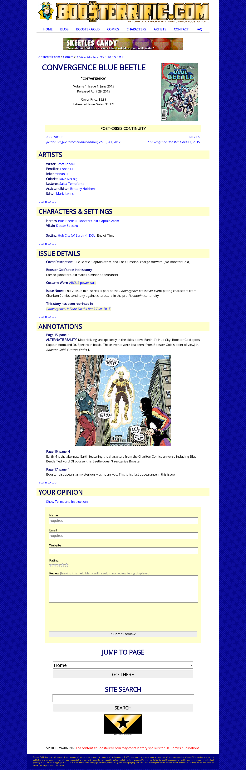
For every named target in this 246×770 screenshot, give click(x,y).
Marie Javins (65, 193)
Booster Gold (88, 29)
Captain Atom (109, 221)
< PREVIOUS (54, 137)
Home (47, 29)
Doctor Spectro (67, 226)
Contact (181, 29)
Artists (160, 29)
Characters (136, 29)
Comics (113, 29)
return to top (47, 201)
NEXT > (194, 137)
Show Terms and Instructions (67, 501)
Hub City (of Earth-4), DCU (77, 235)
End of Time (105, 235)
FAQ (199, 29)
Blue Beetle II (67, 221)
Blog (64, 29)
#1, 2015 (174, 142)
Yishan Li (66, 169)
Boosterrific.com (48, 57)
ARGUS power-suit (82, 283)
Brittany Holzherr (83, 189)
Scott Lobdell (66, 164)
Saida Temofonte (71, 184)
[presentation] (78, 615)
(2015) (78, 309)
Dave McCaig (68, 179)
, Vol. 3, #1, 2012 (83, 142)
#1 (100, 57)
